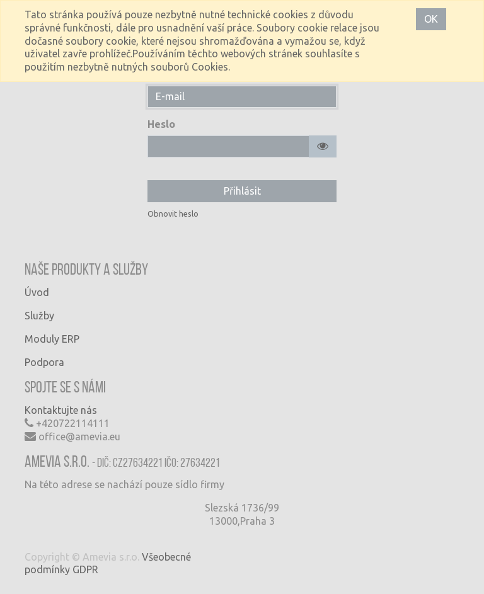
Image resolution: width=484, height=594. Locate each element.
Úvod (37, 292)
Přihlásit (242, 191)
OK (431, 19)
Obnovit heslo (173, 213)
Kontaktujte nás (61, 410)
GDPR (85, 569)
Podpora (44, 362)
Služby (39, 315)
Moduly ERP (52, 339)
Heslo (161, 124)
